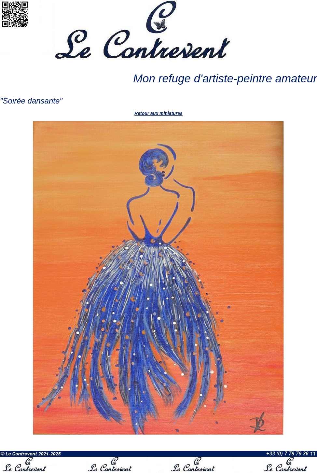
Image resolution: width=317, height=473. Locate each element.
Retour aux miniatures (158, 113)
